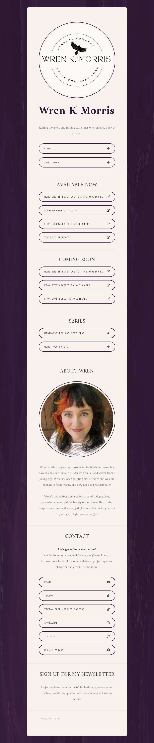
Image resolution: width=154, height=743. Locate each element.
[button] (77, 148)
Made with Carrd (50, 718)
